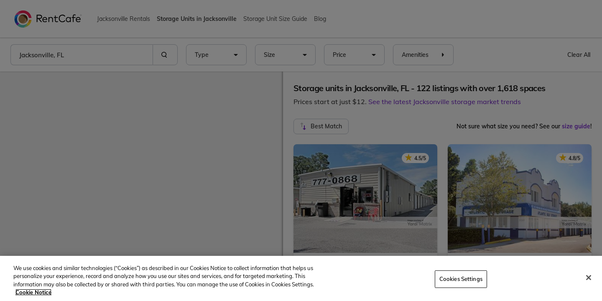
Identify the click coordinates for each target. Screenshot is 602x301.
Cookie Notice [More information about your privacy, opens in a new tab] (33, 292)
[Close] (588, 277)
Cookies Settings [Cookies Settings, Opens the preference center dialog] (460, 278)
